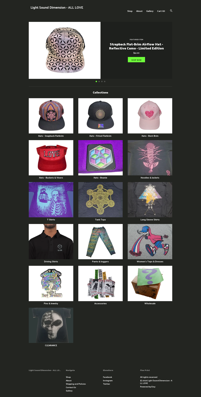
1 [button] (96, 81)
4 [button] (104, 81)
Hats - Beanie (100, 176)
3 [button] (102, 81)
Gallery (149, 11)
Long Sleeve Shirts (150, 217)
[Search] (171, 11)
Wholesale (150, 301)
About (139, 11)
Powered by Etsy (147, 386)
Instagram (108, 380)
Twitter (106, 384)
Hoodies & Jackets (150, 176)
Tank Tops (100, 217)
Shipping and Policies (76, 384)
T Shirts (51, 217)
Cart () (161, 11)
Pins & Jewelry (51, 301)
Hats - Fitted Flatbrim (100, 134)
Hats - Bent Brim (150, 134)
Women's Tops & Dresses (150, 259)
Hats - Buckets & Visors (51, 176)
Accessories (100, 301)
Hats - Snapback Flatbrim (51, 134)
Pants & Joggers (100, 259)
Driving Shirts (51, 259)
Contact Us (71, 387)
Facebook (107, 377)
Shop (129, 11)
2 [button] (99, 81)
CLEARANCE (51, 343)
